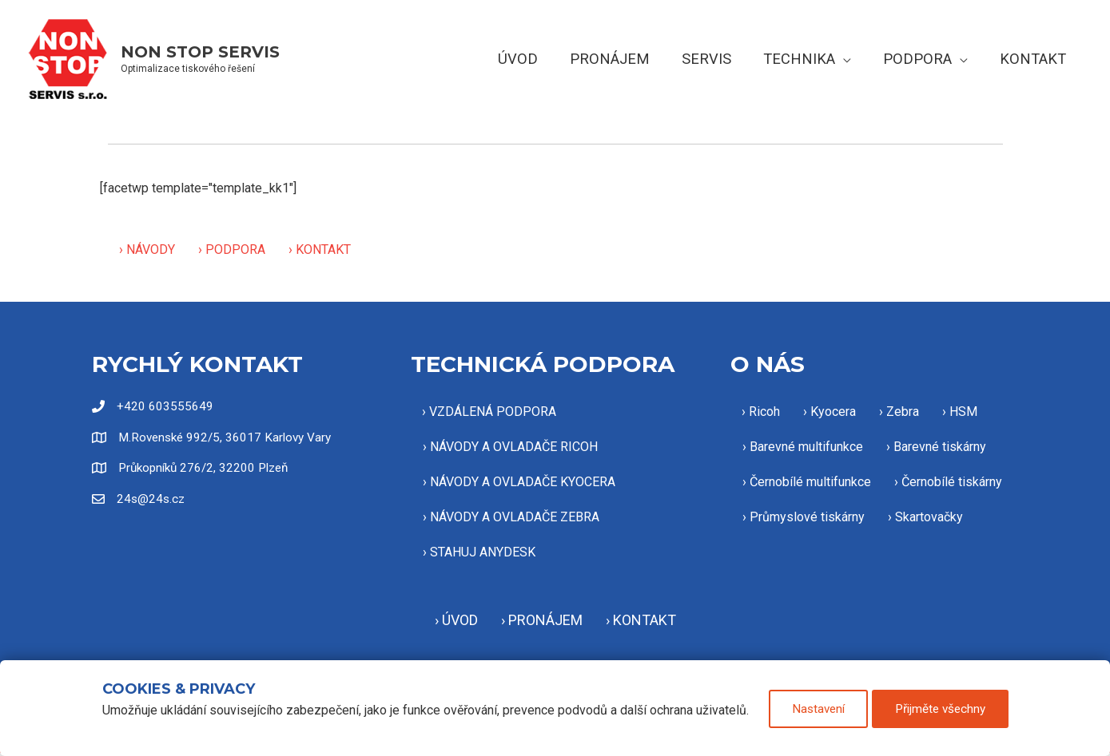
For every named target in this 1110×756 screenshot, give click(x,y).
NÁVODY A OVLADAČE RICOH (514, 446)
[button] (849, 58)
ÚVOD (460, 620)
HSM (963, 411)
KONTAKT (323, 249)
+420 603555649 (165, 406)
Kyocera (833, 411)
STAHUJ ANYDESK (482, 552)
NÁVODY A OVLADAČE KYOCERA (522, 481)
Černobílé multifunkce (810, 481)
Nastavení (816, 711)
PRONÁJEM (545, 620)
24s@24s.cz (152, 500)
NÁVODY (150, 249)
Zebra (902, 411)
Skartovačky (929, 516)
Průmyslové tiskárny (807, 516)
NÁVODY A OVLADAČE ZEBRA (514, 516)
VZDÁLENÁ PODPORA (492, 411)
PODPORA (235, 249)
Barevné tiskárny (939, 446)
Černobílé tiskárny (951, 481)
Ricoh (764, 411)
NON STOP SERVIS (200, 51)
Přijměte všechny (945, 711)
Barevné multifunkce (806, 446)
